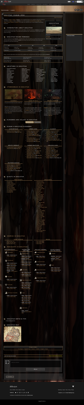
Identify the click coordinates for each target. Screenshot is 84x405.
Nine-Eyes (9, 243)
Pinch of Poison (39, 206)
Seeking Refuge (39, 211)
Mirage (37, 201)
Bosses (47, 239)
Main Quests (19, 179)
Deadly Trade (38, 189)
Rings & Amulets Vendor (25, 280)
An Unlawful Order (39, 187)
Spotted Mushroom (39, 214)
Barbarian (31, 153)
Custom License (30, 395)
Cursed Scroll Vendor (39, 261)
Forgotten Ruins (30, 149)
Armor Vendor (23, 269)
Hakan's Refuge (10, 167)
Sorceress (31, 139)
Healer (22, 292)
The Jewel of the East (11, 188)
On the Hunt (38, 203)
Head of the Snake (39, 195)
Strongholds (47, 36)
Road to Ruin (38, 209)
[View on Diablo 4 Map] (12, 256)
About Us (20, 389)
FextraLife (60, 392)
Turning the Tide (10, 192)
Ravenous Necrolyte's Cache (41, 207)
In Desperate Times (39, 196)
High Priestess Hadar (40, 242)
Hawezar (9, 22)
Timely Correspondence (40, 224)
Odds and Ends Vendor (39, 269)
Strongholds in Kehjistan (19, 87)
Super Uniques (18, 239)
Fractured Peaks (35, 20)
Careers (63, 389)
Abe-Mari (9, 241)
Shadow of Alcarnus (40, 213)
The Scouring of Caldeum (12, 189)
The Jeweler (8, 276)
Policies (72, 389)
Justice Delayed (39, 199)
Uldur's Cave (29, 156)
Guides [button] (59, 4)
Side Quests (47, 179)
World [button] (50, 4)
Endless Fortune (39, 192)
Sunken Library (29, 137)
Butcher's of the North (40, 188)
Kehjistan (27, 110)
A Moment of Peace (39, 181)
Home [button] (28, 4)
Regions (12, 20)
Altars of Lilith (47, 38)
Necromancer (12, 132)
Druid (30, 132)
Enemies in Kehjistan (16, 236)
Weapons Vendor (24, 253)
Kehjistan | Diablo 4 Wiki (14, 15)
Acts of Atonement (39, 185)
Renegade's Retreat (49, 137)
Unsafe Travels (39, 228)
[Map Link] (13, 241)
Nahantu (12, 22)
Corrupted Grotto (30, 147)
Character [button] (38, 4)
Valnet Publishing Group (70, 392)
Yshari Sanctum (49, 140)
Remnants (38, 208)
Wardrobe (51, 253)
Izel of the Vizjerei (39, 197)
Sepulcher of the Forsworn (12, 130)
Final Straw (38, 193)
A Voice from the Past (40, 182)
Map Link (15, 114)
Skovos (17, 22)
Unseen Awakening (49, 156)
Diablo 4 (14, 19)
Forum (17, 389)
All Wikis (13, 389)
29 (78, 9)
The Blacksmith (9, 260)
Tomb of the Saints (30, 140)
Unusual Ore (38, 229)
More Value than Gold (40, 202)
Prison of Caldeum (49, 135)
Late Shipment (39, 200)
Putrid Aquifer (29, 154)
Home (11, 389)
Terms (67, 389)
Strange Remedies (39, 215)
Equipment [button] (45, 4)
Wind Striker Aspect (35, 135)
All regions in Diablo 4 (33, 347)
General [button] (33, 4)
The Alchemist (9, 252)
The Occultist (9, 284)
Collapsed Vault (29, 130)
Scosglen (40, 20)
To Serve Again (39, 225)
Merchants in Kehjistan (18, 247)
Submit (35, 369)
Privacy (69, 389)
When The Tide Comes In (41, 230)
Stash (50, 265)
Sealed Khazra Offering (40, 210)
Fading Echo (48, 149)
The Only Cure (39, 218)
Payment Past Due (39, 204)
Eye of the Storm (10, 186)
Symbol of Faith (39, 217)
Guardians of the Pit (40, 194)
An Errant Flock (39, 186)
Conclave (9, 164)
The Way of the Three (40, 222)
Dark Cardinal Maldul (40, 241)
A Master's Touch (10, 182)
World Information (5, 10)
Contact (23, 389)
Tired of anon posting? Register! (54, 355)
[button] (69, 2)
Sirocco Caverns (49, 154)
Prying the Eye (10, 181)
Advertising (60, 389)
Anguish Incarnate (10, 185)
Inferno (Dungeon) (30, 133)
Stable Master (23, 307)
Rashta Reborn (39, 243)
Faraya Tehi (9, 242)
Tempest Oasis (10, 169)
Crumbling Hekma (10, 147)
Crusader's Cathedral (50, 130)
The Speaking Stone (40, 221)
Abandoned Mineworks (50, 147)
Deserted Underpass (49, 133)
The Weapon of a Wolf (40, 223)
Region (53, 25)
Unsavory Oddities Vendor (40, 277)
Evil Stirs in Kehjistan (11, 187)
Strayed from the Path (40, 216)
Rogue (31, 134)
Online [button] (55, 4)
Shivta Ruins (29, 135)
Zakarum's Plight (39, 231)
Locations (13, 10)
